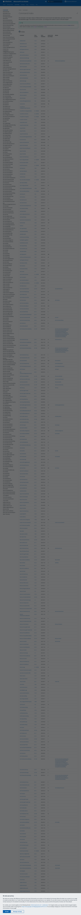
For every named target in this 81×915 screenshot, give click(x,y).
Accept (7, 911)
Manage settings (17, 911)
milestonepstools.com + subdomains (39, 905)
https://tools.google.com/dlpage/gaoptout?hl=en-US (34, 906)
